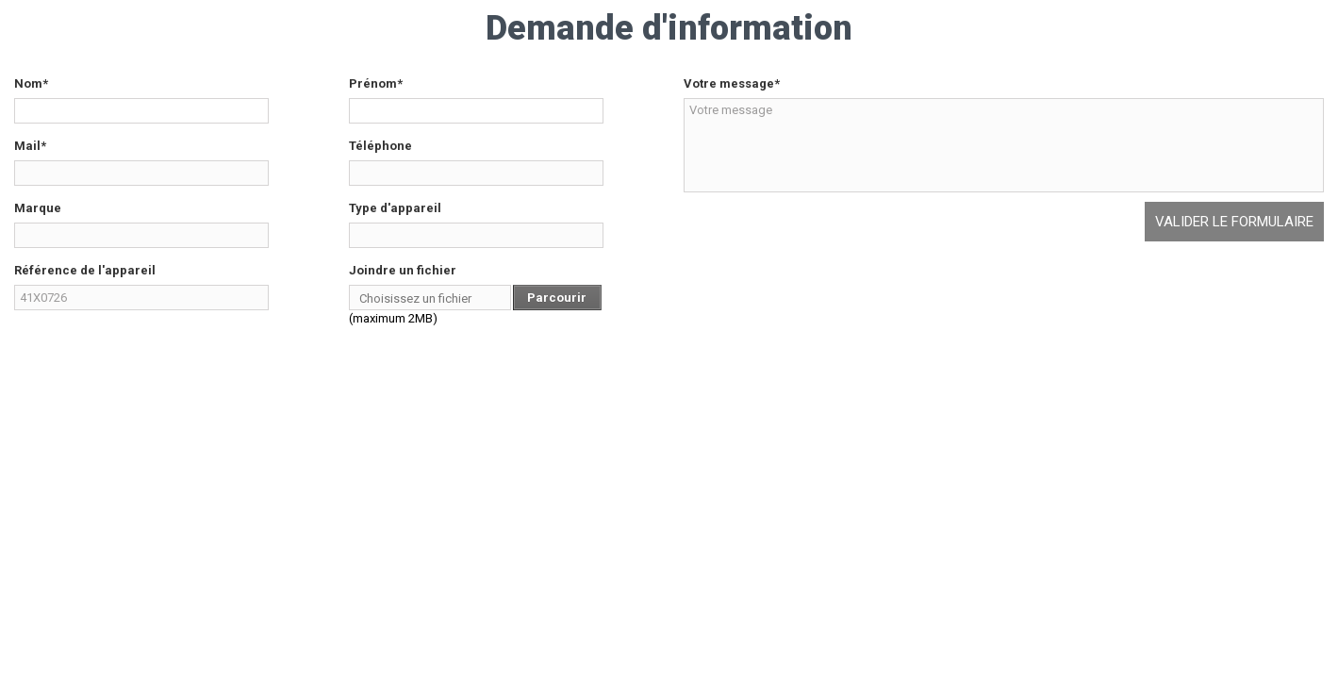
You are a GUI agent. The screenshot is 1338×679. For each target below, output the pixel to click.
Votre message (1004, 145)
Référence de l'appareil (85, 270)
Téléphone (380, 146)
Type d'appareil (395, 208)
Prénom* (376, 83)
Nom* (31, 83)
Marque (37, 208)
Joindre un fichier (402, 270)
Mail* (30, 146)
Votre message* (732, 83)
